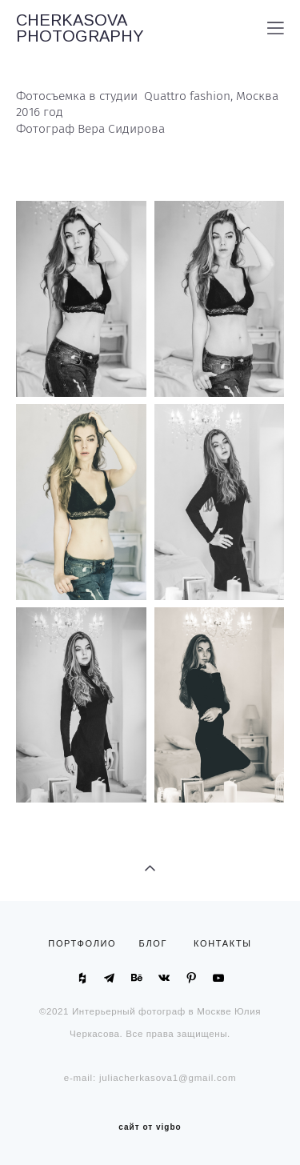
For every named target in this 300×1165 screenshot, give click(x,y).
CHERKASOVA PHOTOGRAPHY (80, 28)
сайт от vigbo (149, 1127)
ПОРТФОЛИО (85, 943)
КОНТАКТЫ (223, 943)
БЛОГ (153, 943)
